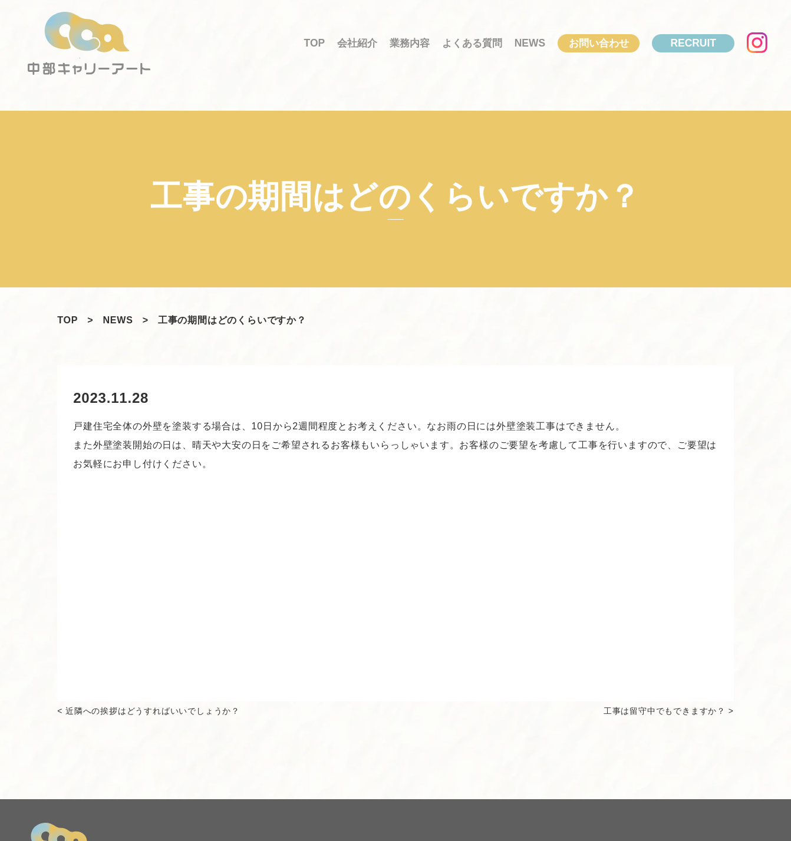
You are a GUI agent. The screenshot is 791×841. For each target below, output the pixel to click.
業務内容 (410, 43)
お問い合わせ (599, 43)
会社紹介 (357, 43)
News (530, 43)
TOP (314, 43)
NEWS (118, 320)
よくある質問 (472, 43)
